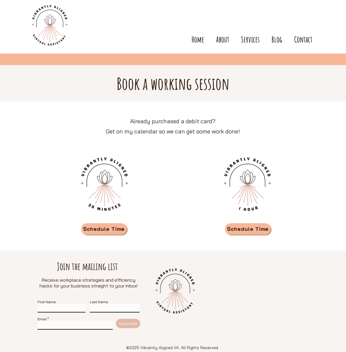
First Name (47, 302)
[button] (300, 36)
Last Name (99, 302)
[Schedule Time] (104, 229)
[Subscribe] (128, 323)
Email (42, 319)
